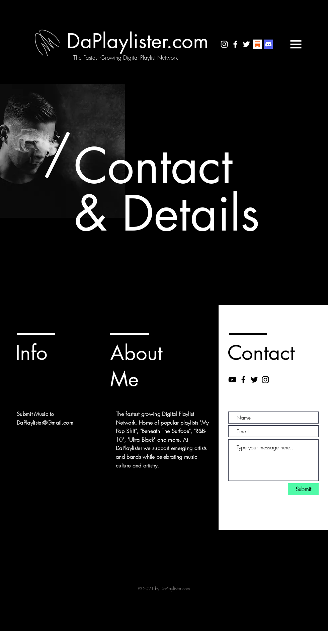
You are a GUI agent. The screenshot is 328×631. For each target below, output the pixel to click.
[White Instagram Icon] (224, 44)
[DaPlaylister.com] (138, 41)
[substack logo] (257, 44)
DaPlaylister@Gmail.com (45, 422)
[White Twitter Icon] (246, 44)
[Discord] (268, 44)
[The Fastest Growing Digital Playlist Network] (125, 57)
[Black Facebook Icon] (243, 379)
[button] (296, 44)
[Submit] (303, 489)
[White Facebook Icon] (235, 44)
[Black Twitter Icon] (254, 379)
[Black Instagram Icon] (265, 379)
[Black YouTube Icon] (232, 379)
